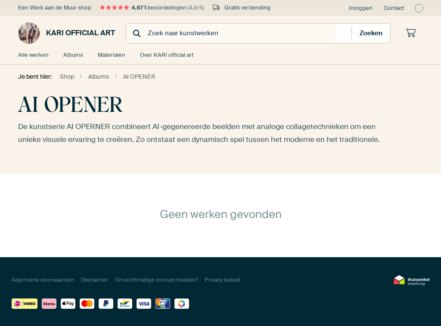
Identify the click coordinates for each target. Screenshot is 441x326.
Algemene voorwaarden (43, 279)
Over (166, 54)
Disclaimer (95, 279)
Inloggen (361, 8)
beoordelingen (152, 7)
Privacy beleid (222, 279)
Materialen (111, 54)
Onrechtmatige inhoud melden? (156, 279)
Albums (73, 54)
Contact (394, 8)
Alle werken (33, 54)
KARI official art (66, 33)
